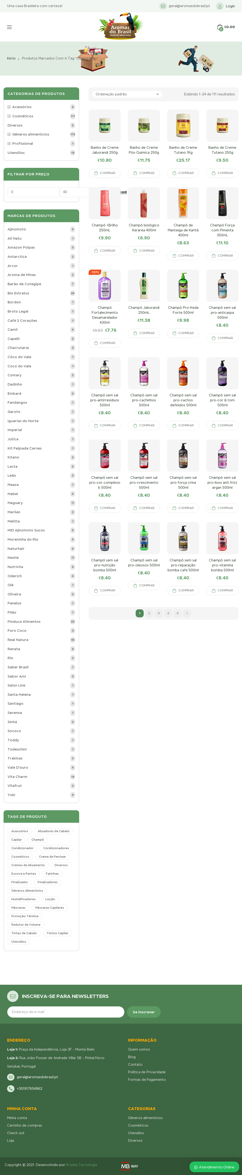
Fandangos (17, 402)
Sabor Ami (17, 676)
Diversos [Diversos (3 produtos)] (61, 865)
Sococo (14, 731)
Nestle (13, 558)
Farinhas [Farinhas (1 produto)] (52, 873)
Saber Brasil (18, 667)
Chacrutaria (18, 348)
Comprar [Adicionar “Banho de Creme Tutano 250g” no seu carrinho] (225, 173)
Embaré (14, 393)
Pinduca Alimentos (24, 622)
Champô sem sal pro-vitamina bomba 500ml (222, 565)
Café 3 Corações (22, 320)
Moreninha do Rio (23, 539)
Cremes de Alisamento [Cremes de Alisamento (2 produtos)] (28, 865)
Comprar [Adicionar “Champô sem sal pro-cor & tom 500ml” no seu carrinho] (225, 425)
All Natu (15, 238)
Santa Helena (19, 694)
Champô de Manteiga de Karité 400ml (183, 230)
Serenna (15, 713)
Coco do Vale (19, 366)
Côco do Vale (19, 357)
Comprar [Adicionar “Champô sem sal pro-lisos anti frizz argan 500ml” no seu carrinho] (225, 508)
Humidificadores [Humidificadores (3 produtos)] (23, 899)
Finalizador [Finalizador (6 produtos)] (19, 882)
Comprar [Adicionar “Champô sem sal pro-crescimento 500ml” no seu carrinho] (147, 508)
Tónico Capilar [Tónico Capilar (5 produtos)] (57, 933)
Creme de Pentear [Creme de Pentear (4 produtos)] (52, 856)
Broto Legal (18, 311)
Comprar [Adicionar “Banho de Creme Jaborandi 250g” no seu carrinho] (107, 173)
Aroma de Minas (22, 275)
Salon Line (16, 685)
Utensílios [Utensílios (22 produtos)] (18, 941)
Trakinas (15, 758)
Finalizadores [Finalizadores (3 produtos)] (48, 882)
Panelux (14, 603)
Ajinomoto (17, 229)
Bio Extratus (18, 293)
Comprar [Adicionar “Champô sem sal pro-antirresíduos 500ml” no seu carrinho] (107, 425)
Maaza (13, 485)
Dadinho (15, 384)
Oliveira (14, 594)
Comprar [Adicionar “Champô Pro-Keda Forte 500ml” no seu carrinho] (186, 333)
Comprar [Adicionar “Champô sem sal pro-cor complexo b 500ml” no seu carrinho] (107, 508)
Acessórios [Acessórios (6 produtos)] (19, 831)
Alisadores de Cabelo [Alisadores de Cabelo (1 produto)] (53, 831)
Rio (10, 658)
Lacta (12, 466)
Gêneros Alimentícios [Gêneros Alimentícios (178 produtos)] (27, 890)
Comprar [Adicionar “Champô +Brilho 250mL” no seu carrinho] (107, 250)
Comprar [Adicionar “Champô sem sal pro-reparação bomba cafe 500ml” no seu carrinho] (186, 590)
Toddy (13, 740)
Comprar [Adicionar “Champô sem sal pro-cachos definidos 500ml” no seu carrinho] (186, 425)
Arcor (13, 266)
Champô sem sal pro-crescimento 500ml (144, 482)
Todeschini (17, 749)
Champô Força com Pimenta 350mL (222, 230)
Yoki (11, 795)
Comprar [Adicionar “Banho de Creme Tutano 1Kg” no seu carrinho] (186, 173)
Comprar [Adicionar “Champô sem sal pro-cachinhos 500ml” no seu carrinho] (147, 425)
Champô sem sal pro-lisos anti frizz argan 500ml (222, 482)
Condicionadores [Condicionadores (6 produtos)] (56, 848)
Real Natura (18, 640)
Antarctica (17, 257)
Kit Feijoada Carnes (25, 448)
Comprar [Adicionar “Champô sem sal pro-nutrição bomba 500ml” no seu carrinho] (107, 590)
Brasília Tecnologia (81, 1165)
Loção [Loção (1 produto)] (50, 899)
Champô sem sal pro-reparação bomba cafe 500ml (183, 565)
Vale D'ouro (18, 767)
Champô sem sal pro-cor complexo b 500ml (104, 482)
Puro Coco (17, 630)
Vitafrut (15, 786)
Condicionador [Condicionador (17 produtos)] (22, 848)
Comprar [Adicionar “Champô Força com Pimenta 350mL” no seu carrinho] (225, 255)
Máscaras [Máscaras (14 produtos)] (18, 907)
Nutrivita (15, 567)
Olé (10, 585)
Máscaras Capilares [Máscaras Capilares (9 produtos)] (49, 907)
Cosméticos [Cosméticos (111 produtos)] (20, 856)
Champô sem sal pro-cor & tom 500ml (222, 400)
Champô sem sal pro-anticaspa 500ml (222, 312)
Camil (12, 329)
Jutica (13, 439)
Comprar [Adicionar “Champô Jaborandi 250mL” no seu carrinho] (147, 333)
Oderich (15, 576)
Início (11, 58)
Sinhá (12, 722)
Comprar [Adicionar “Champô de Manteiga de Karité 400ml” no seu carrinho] (186, 255)
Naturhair (16, 549)
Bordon (14, 302)
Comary (15, 375)
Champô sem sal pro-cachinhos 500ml (143, 400)
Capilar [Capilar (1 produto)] (16, 839)
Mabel (13, 494)
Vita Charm (17, 777)
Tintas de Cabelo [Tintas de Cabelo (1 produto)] (24, 933)
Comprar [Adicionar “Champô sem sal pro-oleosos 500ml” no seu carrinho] (147, 585)
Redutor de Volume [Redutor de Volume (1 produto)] (25, 924)
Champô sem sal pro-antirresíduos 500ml (104, 400)
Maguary (15, 503)
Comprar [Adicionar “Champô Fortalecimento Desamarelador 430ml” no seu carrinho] (107, 343)
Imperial (15, 430)
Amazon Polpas (21, 247)
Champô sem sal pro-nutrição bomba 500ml (104, 565)
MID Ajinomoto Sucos (26, 530)
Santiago (15, 703)
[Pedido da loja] (127, 94)
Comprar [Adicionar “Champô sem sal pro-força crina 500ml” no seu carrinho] (186, 508)
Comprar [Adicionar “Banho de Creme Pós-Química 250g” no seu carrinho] (147, 173)
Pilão (12, 612)
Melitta (14, 521)
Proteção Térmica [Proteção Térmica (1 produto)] (25, 916)
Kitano (13, 457)
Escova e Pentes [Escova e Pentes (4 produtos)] (23, 873)
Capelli (14, 339)
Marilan (14, 512)
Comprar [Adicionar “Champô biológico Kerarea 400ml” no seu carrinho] (147, 250)
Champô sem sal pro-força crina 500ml (183, 482)
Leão (12, 475)
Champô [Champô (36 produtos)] (37, 839)
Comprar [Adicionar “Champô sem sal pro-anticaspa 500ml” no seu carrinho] (225, 338)
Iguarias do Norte (23, 421)
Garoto (14, 412)
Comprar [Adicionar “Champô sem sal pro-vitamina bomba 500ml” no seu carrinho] (225, 590)
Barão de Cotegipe (24, 284)
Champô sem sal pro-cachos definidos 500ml (183, 400)
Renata (14, 649)
